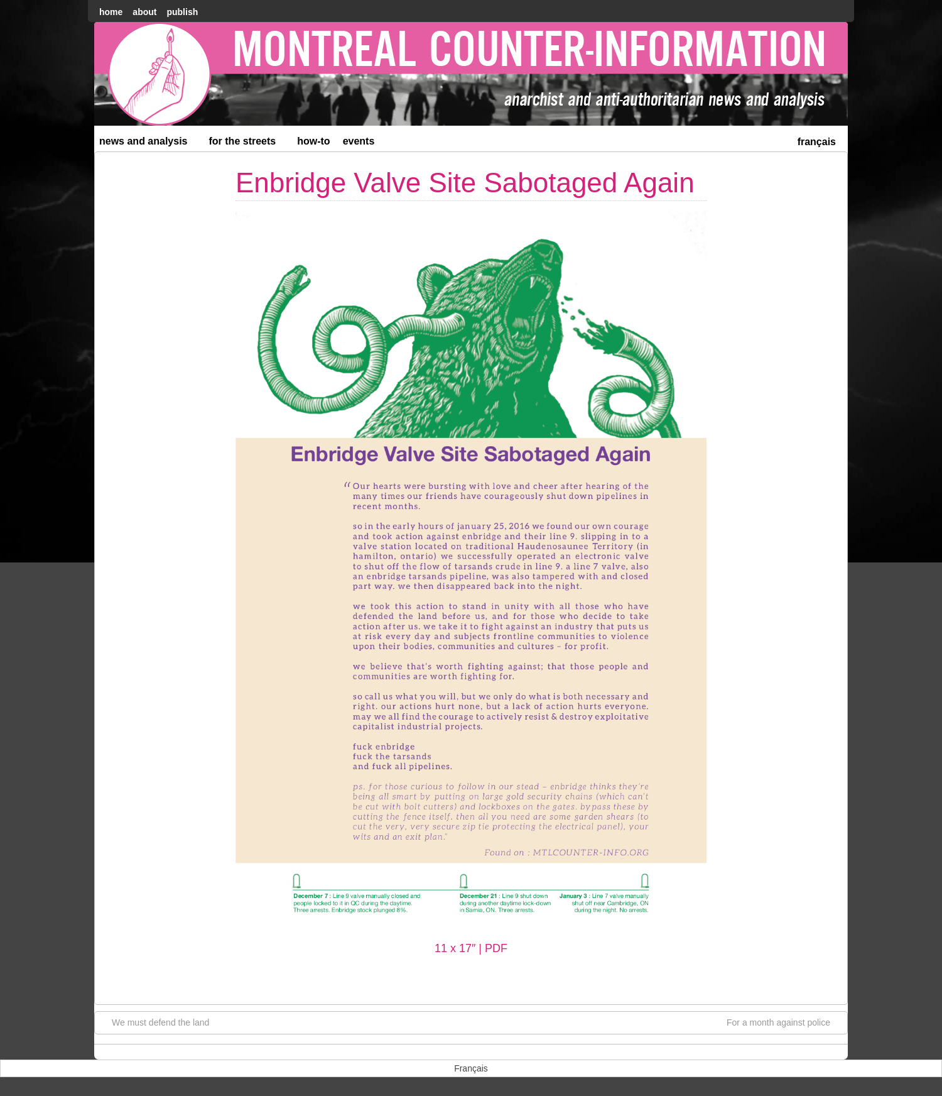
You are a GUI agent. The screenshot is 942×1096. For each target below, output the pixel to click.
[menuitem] (817, 140)
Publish (182, 12)
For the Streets (248, 143)
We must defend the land (154, 1022)
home (110, 12)
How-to (313, 141)
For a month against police (785, 1022)
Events (359, 141)
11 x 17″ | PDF (471, 948)
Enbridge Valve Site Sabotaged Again (465, 182)
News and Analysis (148, 143)
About (144, 12)
